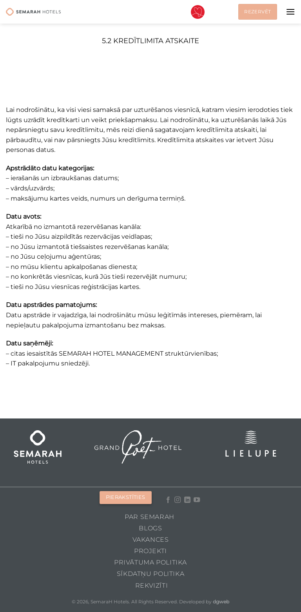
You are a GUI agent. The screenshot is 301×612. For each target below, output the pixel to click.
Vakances (150, 539)
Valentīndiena (197, 12)
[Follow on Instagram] (177, 500)
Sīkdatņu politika (150, 573)
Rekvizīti (151, 585)
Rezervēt (257, 12)
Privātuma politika (150, 562)
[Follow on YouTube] (197, 500)
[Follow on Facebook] (168, 500)
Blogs (150, 528)
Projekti (150, 551)
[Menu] (290, 11)
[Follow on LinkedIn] (187, 500)
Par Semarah (149, 517)
